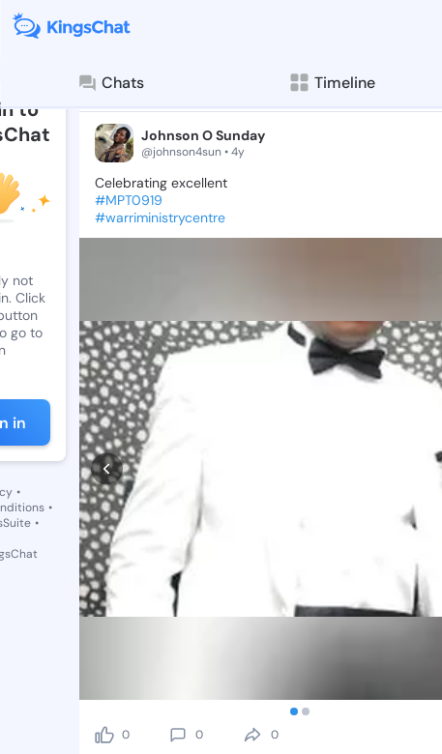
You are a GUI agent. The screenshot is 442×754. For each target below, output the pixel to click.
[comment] (178, 576)
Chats (110, 83)
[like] (104, 576)
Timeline (331, 83)
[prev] (107, 390)
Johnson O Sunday (203, 135)
